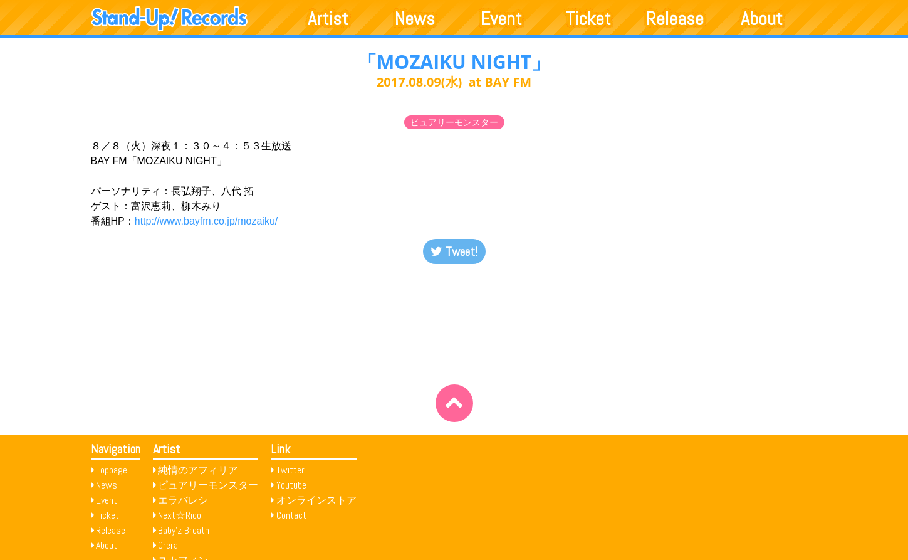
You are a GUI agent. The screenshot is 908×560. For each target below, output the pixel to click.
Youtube (291, 485)
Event (501, 19)
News (415, 19)
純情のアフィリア (198, 470)
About (762, 19)
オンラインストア (316, 500)
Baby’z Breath (183, 530)
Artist (328, 19)
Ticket (588, 19)
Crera (168, 545)
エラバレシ (183, 500)
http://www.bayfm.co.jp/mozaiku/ (206, 221)
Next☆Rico (179, 515)
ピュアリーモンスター (454, 122)
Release (675, 19)
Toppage (111, 470)
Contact (291, 515)
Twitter (290, 470)
